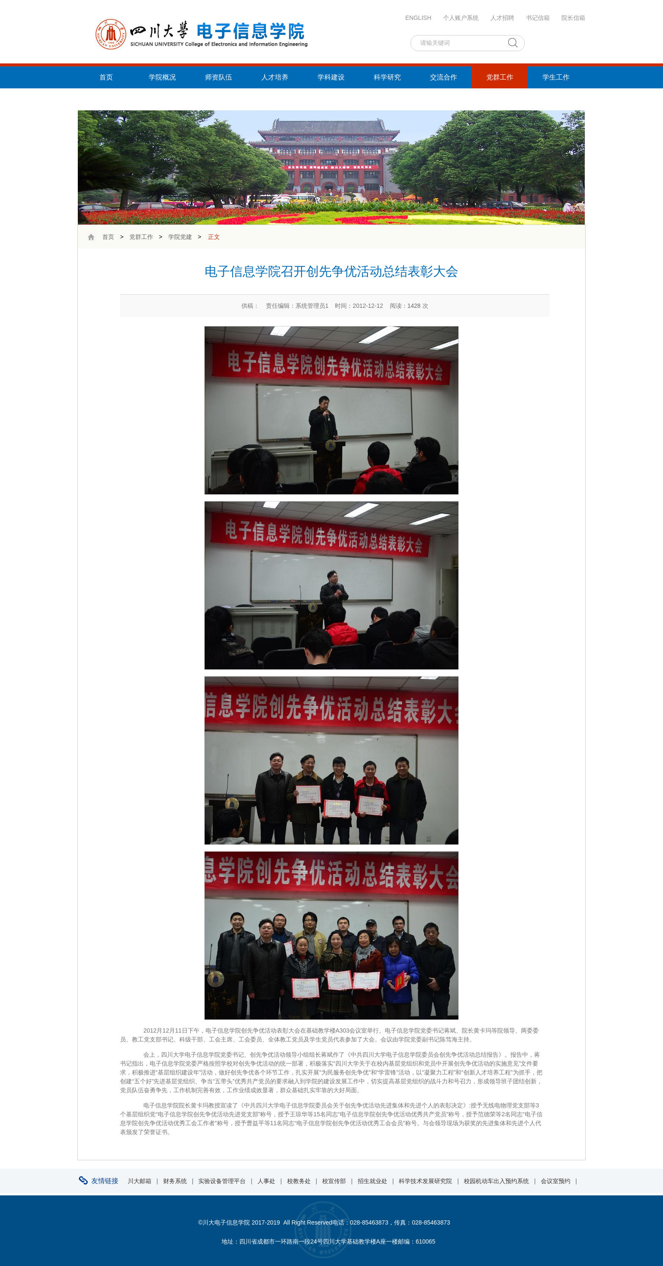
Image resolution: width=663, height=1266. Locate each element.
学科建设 (331, 77)
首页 (106, 77)
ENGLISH (418, 17)
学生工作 (556, 77)
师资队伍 (218, 77)
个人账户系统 (461, 17)
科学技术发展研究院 (425, 1181)
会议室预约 (555, 1181)
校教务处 (299, 1181)
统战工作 (106, 99)
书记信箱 (538, 17)
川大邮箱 (139, 1181)
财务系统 (175, 1181)
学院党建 (180, 236)
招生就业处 (372, 1181)
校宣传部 (334, 1181)
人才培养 (274, 77)
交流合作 (443, 77)
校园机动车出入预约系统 (496, 1181)
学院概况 (162, 77)
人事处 (266, 1181)
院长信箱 (573, 17)
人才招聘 (502, 17)
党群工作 (499, 77)
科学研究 (387, 77)
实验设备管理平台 (222, 1181)
